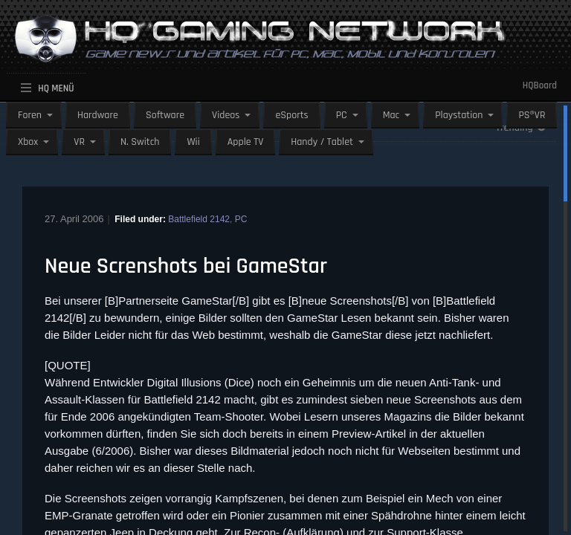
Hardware (97, 115)
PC (341, 115)
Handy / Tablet (322, 142)
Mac (391, 115)
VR (79, 142)
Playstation (459, 115)
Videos (225, 115)
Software (165, 115)
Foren (30, 115)
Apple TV (245, 142)
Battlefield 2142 (199, 219)
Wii (193, 142)
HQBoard (540, 85)
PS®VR (531, 115)
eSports (291, 115)
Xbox (28, 142)
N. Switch (140, 142)
